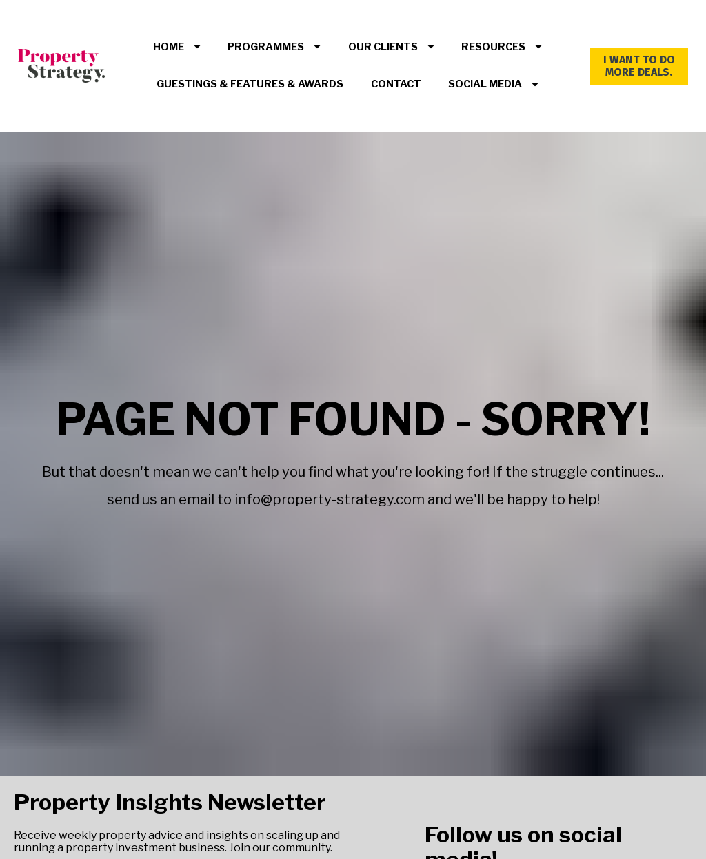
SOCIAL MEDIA (493, 84)
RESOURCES (501, 47)
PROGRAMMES (274, 47)
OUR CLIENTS (391, 47)
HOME (177, 47)
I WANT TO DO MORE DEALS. (639, 66)
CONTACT (396, 84)
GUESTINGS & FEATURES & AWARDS (250, 84)
